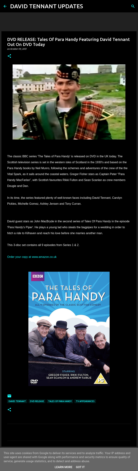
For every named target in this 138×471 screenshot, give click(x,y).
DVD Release (37, 401)
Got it (80, 467)
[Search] (88, 6)
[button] (9, 56)
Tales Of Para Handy (60, 401)
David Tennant (17, 401)
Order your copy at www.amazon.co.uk (32, 256)
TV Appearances (85, 401)
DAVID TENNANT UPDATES (46, 6)
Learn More (63, 467)
